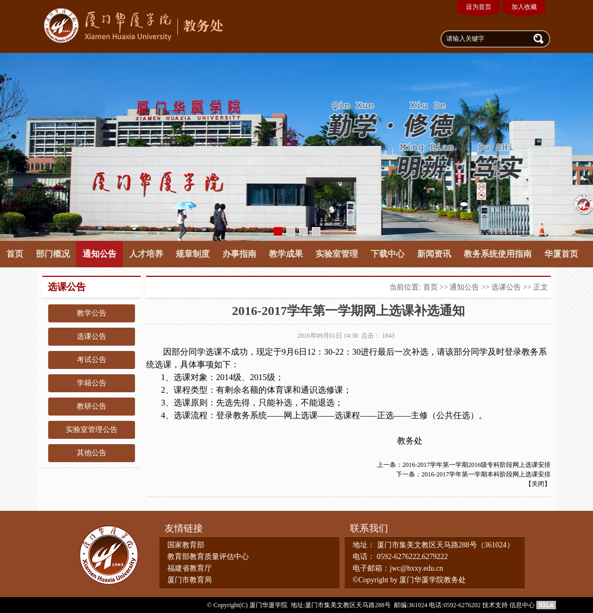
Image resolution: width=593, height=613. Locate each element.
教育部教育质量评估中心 (208, 557)
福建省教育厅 (189, 568)
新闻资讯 (434, 253)
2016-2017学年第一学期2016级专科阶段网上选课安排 (476, 464)
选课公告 (91, 336)
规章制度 (193, 253)
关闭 (538, 484)
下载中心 (388, 253)
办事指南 (239, 253)
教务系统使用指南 (498, 253)
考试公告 (91, 360)
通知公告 (99, 253)
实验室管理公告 (92, 430)
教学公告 (91, 313)
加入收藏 (524, 7)
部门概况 (53, 253)
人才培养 (146, 253)
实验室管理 (337, 253)
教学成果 (286, 253)
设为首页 (478, 7)
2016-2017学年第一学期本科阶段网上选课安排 (486, 474)
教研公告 (91, 406)
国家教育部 (185, 545)
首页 (14, 253)
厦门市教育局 (189, 580)
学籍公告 (91, 383)
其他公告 (91, 453)
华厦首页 (561, 253)
